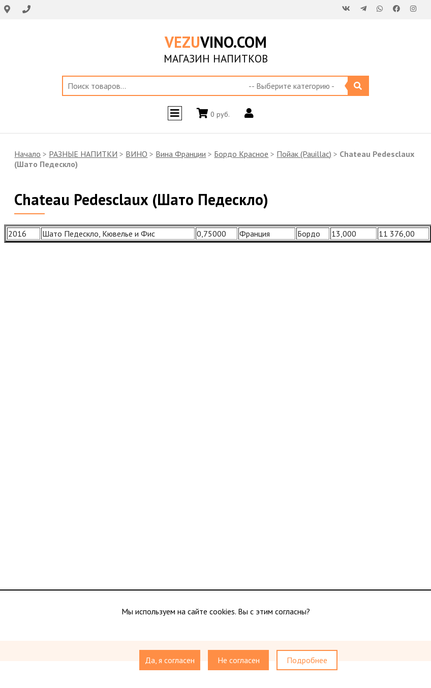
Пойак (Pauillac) (303, 154)
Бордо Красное (241, 154)
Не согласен (239, 661)
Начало (27, 154)
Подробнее (307, 661)
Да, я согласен (170, 661)
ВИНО (136, 154)
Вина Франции (181, 154)
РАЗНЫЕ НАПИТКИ (83, 154)
